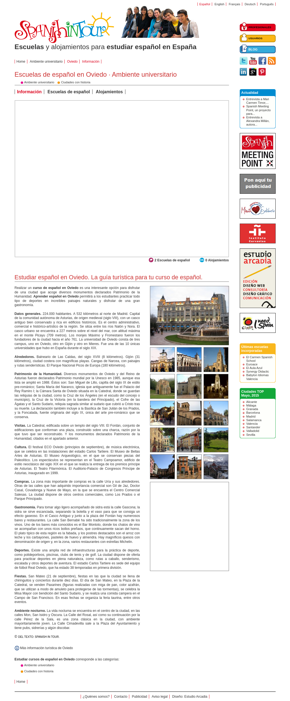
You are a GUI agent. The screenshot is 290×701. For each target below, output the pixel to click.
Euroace (252, 364)
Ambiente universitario (46, 61)
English (219, 4)
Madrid (251, 416)
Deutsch (250, 4)
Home (21, 61)
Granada (252, 409)
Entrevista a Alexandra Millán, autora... (258, 121)
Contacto (120, 697)
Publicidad (139, 697)
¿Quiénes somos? (96, 697)
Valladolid (252, 430)
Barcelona (253, 412)
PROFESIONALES (260, 27)
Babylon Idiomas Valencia (257, 376)
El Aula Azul (254, 368)
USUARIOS (256, 38)
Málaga (251, 405)
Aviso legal (160, 697)
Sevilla (250, 434)
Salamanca (254, 420)
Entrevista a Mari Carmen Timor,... (257, 100)
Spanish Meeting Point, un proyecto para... (258, 110)
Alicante (251, 401)
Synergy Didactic (257, 371)
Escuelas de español (69, 91)
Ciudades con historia (39, 671)
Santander (253, 427)
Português (266, 4)
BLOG (253, 49)
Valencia (252, 423)
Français (234, 4)
